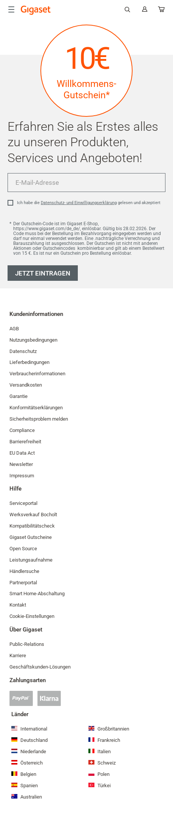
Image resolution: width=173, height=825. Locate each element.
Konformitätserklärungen (36, 407)
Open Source (23, 548)
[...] (161, 11)
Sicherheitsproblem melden (38, 419)
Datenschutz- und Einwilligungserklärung (79, 202)
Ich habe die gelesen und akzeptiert (89, 202)
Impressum (21, 475)
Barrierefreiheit (25, 441)
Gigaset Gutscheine (30, 537)
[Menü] (11, 9)
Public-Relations (26, 644)
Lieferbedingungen (29, 362)
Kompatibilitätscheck (32, 526)
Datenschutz (23, 351)
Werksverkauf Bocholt (33, 514)
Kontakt (17, 605)
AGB (14, 328)
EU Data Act (22, 453)
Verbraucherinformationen (37, 373)
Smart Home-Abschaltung (37, 593)
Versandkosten (25, 385)
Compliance (22, 430)
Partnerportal (23, 582)
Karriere (17, 655)
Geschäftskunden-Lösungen (40, 667)
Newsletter (21, 464)
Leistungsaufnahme (31, 560)
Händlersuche (24, 571)
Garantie (18, 396)
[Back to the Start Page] (36, 10)
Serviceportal (23, 503)
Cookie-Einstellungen (31, 616)
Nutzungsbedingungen (33, 340)
